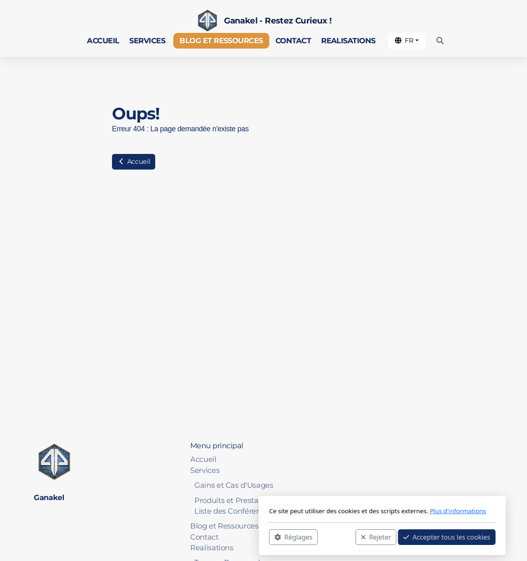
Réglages (175, 536)
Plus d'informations (339, 511)
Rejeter (257, 536)
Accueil (133, 161)
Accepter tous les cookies (327, 536)
